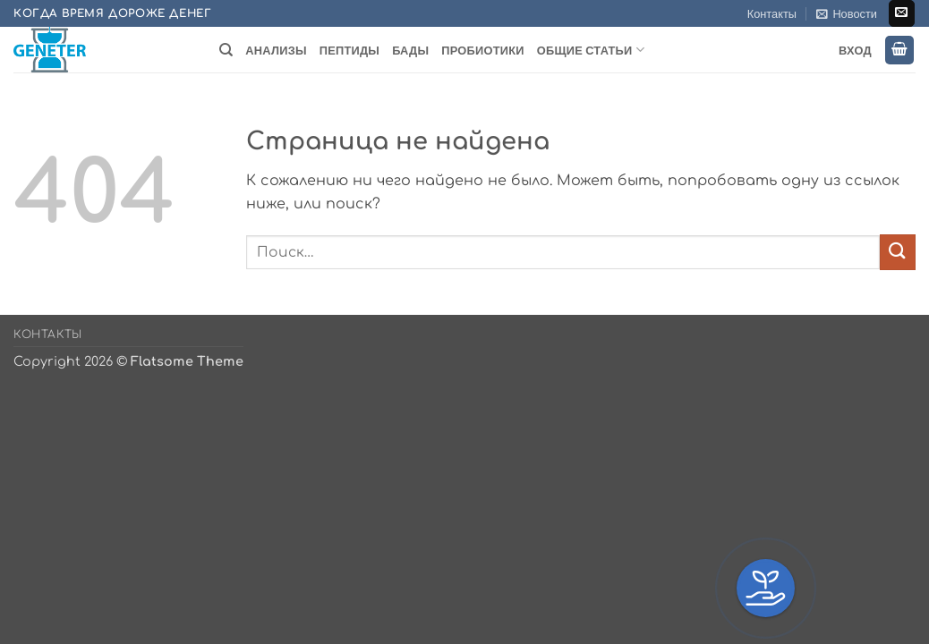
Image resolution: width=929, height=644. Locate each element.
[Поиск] (226, 50)
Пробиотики (482, 50)
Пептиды (349, 50)
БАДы (410, 50)
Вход (855, 50)
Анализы (275, 50)
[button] (846, 13)
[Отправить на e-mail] (902, 13)
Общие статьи (590, 49)
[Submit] (898, 251)
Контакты (772, 13)
